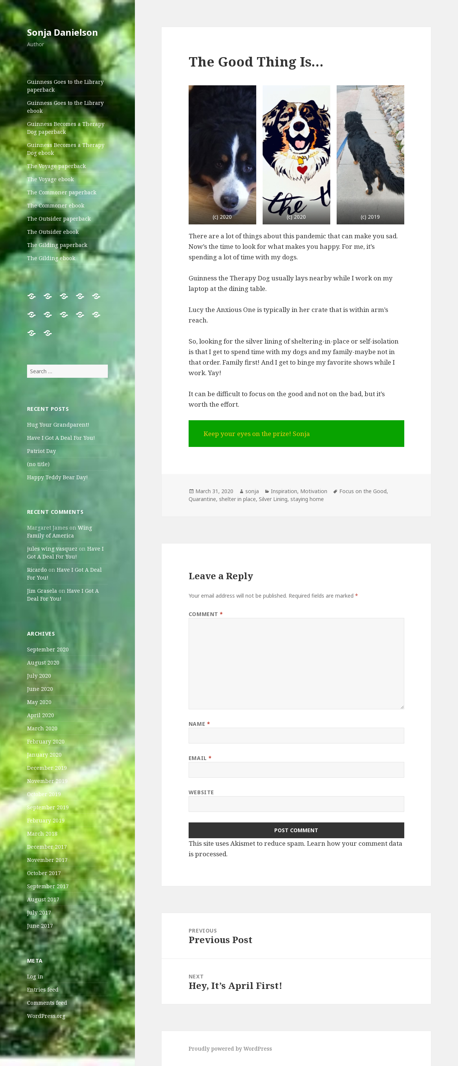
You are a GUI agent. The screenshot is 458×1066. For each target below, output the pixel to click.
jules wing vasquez (52, 548)
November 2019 (47, 780)
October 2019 (44, 794)
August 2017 (43, 899)
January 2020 (44, 754)
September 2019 (48, 807)
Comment (206, 614)
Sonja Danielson (62, 32)
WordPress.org (46, 1015)
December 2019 (47, 767)
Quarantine (202, 499)
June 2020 (40, 688)
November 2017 (47, 859)
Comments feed (47, 1002)
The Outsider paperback (59, 218)
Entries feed (43, 989)
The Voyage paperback (56, 166)
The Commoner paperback (61, 192)
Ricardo (37, 569)
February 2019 (46, 820)
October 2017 (44, 873)
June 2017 (40, 925)
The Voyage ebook (50, 179)
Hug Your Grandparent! (58, 424)
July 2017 (39, 912)
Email (200, 758)
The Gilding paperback (57, 244)
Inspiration (284, 491)
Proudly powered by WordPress (230, 1048)
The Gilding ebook (51, 258)
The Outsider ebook (53, 231)
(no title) (38, 464)
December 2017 (47, 846)
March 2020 (42, 728)
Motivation (313, 491)
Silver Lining (273, 499)
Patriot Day (41, 450)
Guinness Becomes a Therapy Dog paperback (65, 127)
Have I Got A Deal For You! (61, 437)
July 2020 (39, 675)
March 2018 (42, 833)
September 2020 (48, 649)
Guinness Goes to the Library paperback (65, 85)
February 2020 (46, 741)
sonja (252, 491)
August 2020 (43, 662)
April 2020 (40, 715)
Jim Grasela (42, 590)
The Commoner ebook (55, 205)
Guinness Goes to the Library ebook (65, 106)
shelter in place (237, 499)
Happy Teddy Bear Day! (57, 477)
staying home (307, 499)
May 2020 (39, 702)
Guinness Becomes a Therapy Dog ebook (65, 148)
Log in (35, 976)
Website (201, 792)
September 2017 (48, 886)
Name (199, 723)
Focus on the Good (363, 491)
